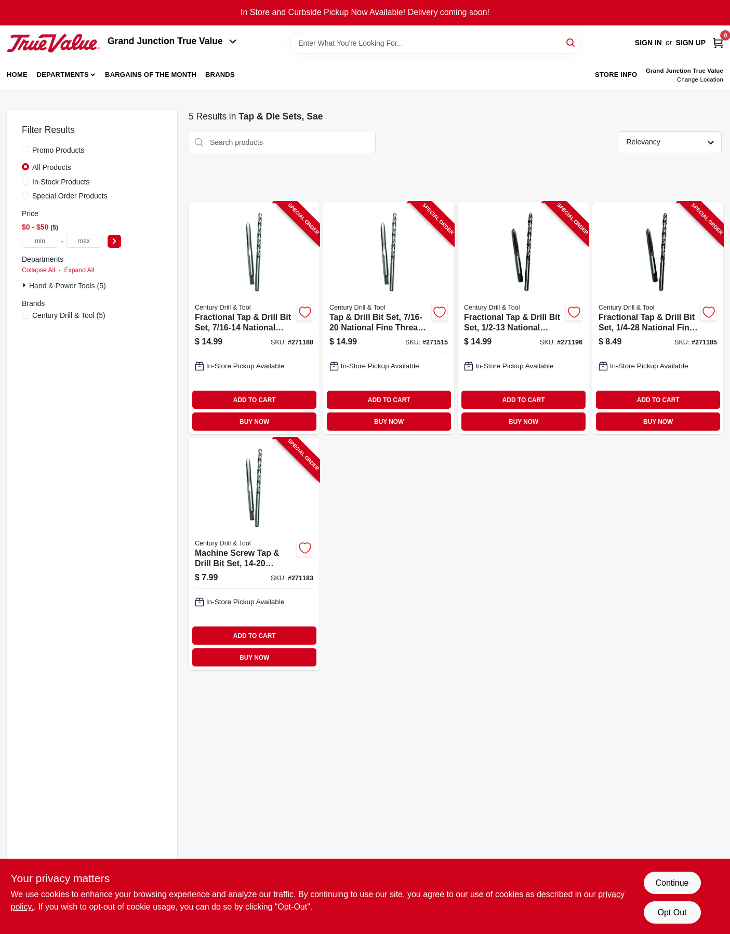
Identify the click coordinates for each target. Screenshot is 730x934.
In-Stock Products (61, 181)
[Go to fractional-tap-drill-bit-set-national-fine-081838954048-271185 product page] (657, 318)
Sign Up (690, 42)
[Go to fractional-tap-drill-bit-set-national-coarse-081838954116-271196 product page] (523, 318)
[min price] (40, 241)
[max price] (84, 241)
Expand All (79, 270)
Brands (220, 74)
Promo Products (58, 150)
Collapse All (38, 270)
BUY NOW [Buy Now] (254, 421)
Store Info (616, 74)
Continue (671, 882)
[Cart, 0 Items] (718, 42)
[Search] (571, 42)
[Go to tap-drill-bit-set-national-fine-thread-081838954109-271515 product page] (388, 318)
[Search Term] (435, 43)
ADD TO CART (254, 400)
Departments (63, 74)
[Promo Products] (25, 149)
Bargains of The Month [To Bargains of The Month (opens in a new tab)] (150, 74)
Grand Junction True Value (172, 41)
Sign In (648, 42)
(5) (68, 315)
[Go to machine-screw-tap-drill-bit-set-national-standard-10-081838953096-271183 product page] (254, 554)
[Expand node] (25, 285)
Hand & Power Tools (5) (67, 286)
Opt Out (671, 912)
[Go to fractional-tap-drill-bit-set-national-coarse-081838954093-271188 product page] (254, 318)
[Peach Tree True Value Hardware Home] (53, 43)
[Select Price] (114, 241)
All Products (51, 167)
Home (17, 74)
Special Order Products (70, 195)
